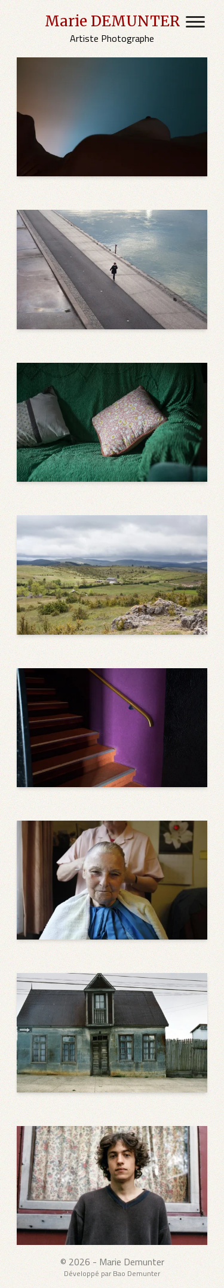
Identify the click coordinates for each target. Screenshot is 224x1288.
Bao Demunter (136, 1273)
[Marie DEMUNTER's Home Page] (112, 28)
